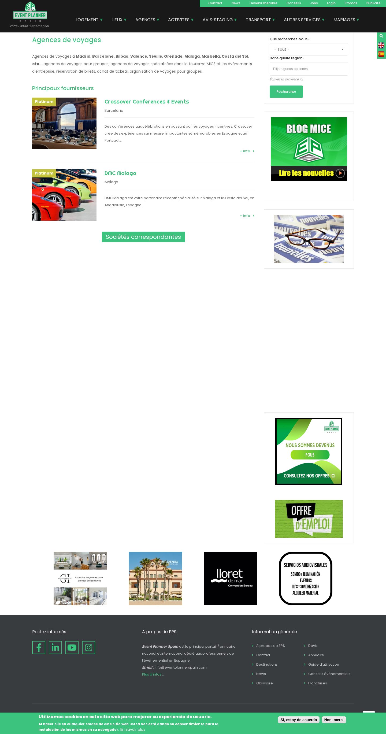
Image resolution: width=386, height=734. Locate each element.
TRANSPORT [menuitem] (259, 20)
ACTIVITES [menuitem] (179, 20)
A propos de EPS (270, 645)
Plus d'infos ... (153, 674)
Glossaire (264, 683)
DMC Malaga (120, 173)
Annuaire (316, 655)
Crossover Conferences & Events (147, 101)
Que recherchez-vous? (290, 39)
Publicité (373, 3)
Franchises (317, 683)
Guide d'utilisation (323, 664)
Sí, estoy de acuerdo (298, 720)
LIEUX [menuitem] (117, 20)
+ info (245, 151)
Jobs (314, 3)
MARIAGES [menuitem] (344, 20)
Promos (351, 3)
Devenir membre (263, 3)
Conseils (294, 3)
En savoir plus (132, 729)
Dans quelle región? (287, 58)
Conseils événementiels (329, 673)
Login (331, 3)
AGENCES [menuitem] (145, 20)
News (236, 3)
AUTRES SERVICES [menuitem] (302, 20)
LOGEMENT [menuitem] (87, 20)
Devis (313, 645)
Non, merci (334, 720)
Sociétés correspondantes (143, 237)
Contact (215, 3)
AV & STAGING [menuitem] (218, 20)
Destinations (267, 664)
